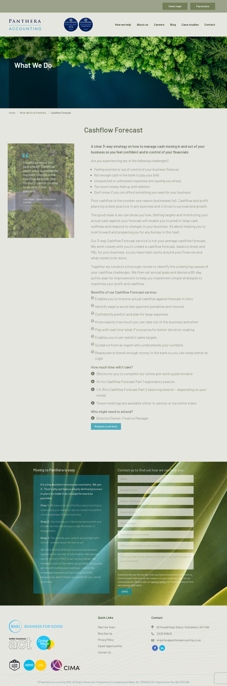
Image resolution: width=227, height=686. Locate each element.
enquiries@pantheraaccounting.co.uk (179, 640)
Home (12, 112)
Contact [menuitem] (209, 24)
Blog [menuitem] (173, 24)
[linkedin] (162, 648)
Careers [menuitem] (159, 24)
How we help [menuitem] (123, 24)
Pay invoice (202, 6)
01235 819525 (164, 633)
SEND (122, 591)
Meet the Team (106, 627)
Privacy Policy (106, 639)
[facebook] (155, 648)
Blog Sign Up (105, 633)
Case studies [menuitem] (190, 24)
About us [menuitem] (142, 24)
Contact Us (104, 652)
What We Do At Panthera (33, 112)
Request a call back (108, 426)
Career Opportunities (110, 646)
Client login (175, 6)
